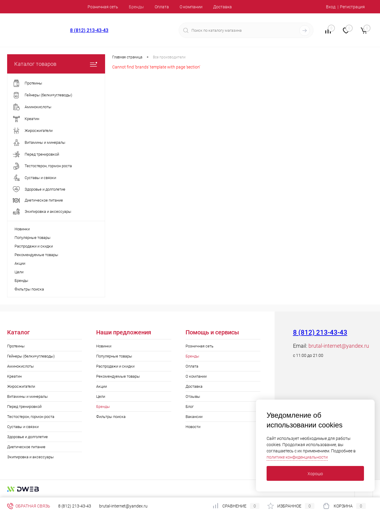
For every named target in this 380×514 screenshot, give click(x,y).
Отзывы (193, 396)
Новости (193, 426)
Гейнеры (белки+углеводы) (31, 356)
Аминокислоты (20, 366)
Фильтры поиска (29, 289)
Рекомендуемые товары (36, 255)
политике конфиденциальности (297, 457)
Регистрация (352, 6)
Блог (190, 406)
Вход (330, 6)
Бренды (136, 6)
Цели (19, 272)
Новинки (22, 229)
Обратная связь (28, 506)
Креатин (14, 376)
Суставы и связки (23, 426)
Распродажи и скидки (34, 246)
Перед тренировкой (24, 406)
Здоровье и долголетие (27, 437)
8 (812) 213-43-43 (89, 30)
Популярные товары (32, 237)
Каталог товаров (56, 64)
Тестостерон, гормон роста (30, 416)
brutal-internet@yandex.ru (338, 346)
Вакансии (194, 416)
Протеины (16, 346)
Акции (20, 263)
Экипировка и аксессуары (30, 457)
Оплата (162, 6)
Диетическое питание (26, 447)
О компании (191, 6)
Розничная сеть (103, 6)
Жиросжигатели (21, 386)
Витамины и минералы (27, 396)
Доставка (222, 6)
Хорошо (315, 473)
